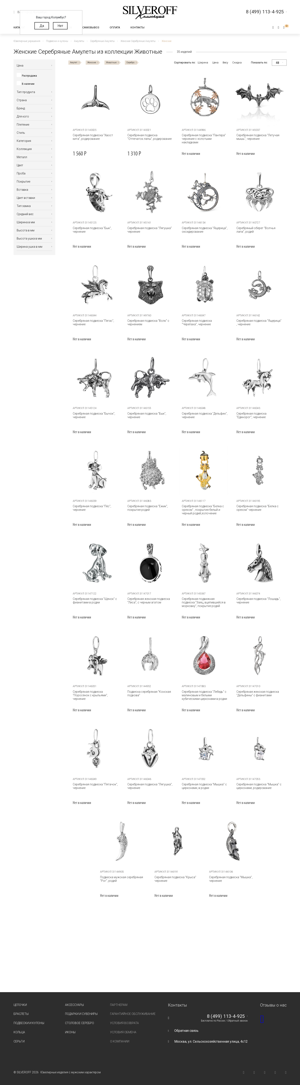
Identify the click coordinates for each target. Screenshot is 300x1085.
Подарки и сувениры (81, 1014)
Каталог (19, 27)
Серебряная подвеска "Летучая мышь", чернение (257, 137)
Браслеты (21, 1014)
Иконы (70, 1032)
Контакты (137, 27)
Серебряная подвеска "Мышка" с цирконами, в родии (204, 786)
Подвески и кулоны (29, 1023)
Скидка (237, 62)
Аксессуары (74, 1005)
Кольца (19, 1032)
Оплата (115, 27)
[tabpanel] (96, 99)
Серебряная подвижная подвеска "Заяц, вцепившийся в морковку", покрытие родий (204, 602)
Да (42, 26)
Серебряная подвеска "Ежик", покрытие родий (147, 508)
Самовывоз (90, 27)
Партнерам (118, 1005)
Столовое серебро (79, 1023)
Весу (225, 62)
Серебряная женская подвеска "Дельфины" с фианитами (257, 693)
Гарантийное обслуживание (133, 1014)
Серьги (19, 1041)
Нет (60, 26)
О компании (119, 1041)
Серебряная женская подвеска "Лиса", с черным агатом (148, 600)
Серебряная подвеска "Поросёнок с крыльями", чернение (90, 695)
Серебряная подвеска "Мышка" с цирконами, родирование (258, 786)
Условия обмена (123, 1032)
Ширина (203, 62)
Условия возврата (124, 1023)
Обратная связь (186, 1031)
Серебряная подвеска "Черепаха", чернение (197, 322)
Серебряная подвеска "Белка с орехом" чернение (257, 508)
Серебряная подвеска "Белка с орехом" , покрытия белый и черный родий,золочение (203, 510)
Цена (215, 62)
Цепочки (20, 1005)
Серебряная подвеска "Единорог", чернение (251, 415)
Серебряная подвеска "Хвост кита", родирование (93, 137)
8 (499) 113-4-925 (226, 1016)
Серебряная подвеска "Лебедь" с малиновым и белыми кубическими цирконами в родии (204, 695)
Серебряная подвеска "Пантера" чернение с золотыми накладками (204, 139)
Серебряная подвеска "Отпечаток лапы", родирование (149, 137)
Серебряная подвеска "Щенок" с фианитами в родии (95, 600)
